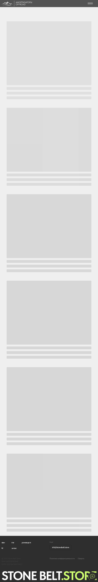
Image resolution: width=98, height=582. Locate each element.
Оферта (81, 558)
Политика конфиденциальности (62, 558)
